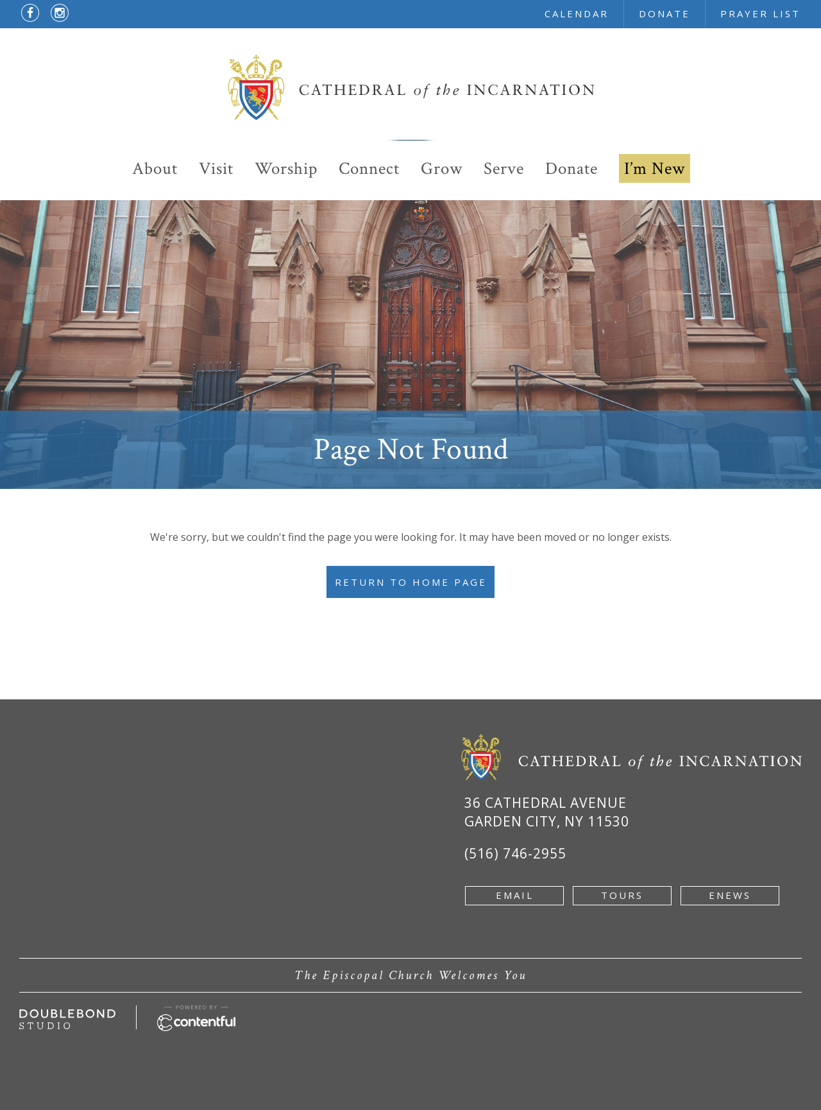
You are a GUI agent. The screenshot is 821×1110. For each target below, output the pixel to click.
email (515, 895)
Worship (286, 168)
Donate (571, 168)
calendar (577, 13)
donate (664, 13)
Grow (441, 168)
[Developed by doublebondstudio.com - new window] (67, 1016)
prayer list (760, 13)
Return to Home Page (411, 582)
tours (622, 895)
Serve (504, 168)
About (155, 168)
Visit (216, 168)
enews (730, 895)
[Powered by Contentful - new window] (196, 1012)
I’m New (654, 168)
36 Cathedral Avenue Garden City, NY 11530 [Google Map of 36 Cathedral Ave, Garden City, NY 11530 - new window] (546, 812)
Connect (369, 168)
